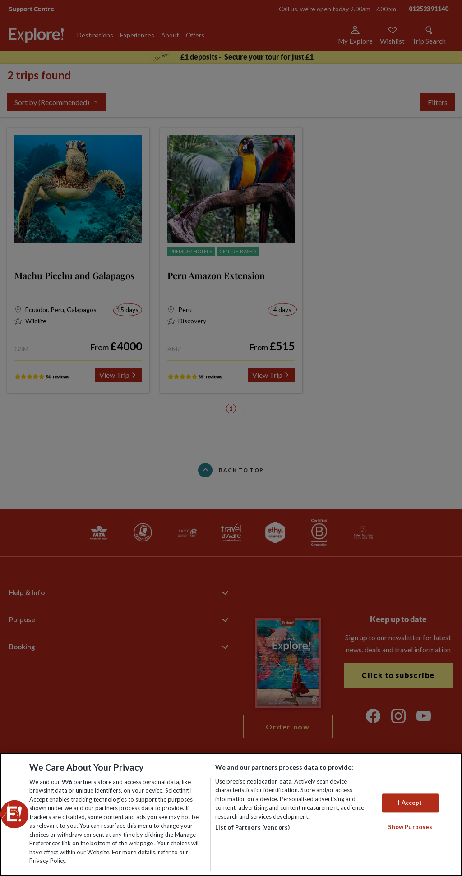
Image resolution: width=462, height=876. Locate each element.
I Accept (410, 803)
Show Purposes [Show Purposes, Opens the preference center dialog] (410, 826)
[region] (231, 814)
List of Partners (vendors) (252, 827)
